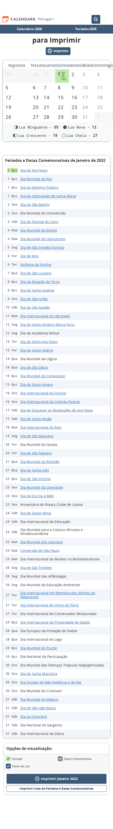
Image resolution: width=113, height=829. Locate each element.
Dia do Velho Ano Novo (38, 341)
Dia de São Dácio (34, 367)
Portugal (46, 19)
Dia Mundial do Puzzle (38, 648)
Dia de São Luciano (35, 273)
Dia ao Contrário (33, 716)
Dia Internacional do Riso (40, 427)
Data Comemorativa (74, 759)
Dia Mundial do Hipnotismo (42, 239)
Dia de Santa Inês (34, 470)
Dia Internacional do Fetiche (43, 393)
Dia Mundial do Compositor (42, 376)
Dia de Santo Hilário (36, 350)
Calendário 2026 (29, 29)
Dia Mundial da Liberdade (41, 487)
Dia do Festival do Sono (39, 221)
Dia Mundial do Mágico (39, 699)
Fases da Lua (18, 766)
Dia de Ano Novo (33, 170)
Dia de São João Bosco (38, 708)
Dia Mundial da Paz (36, 179)
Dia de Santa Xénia (35, 513)
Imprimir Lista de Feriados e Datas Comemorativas (56, 789)
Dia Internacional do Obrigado (45, 316)
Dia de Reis (29, 256)
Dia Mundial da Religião (39, 461)
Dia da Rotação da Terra (39, 281)
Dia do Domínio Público (39, 187)
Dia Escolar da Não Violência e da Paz (50, 682)
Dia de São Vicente (35, 478)
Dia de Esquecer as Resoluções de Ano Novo (56, 410)
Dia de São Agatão (35, 307)
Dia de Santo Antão (36, 418)
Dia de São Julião (34, 298)
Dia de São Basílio (34, 204)
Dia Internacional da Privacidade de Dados (55, 622)
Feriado (14, 759)
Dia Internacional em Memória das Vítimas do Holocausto (57, 595)
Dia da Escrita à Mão (37, 496)
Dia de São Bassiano (36, 436)
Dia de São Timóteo (36, 567)
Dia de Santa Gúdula (37, 290)
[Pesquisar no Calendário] (95, 19)
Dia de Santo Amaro (36, 384)
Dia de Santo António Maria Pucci (47, 324)
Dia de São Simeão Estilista (42, 247)
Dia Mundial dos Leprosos (41, 542)
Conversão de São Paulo (39, 550)
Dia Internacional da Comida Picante (50, 401)
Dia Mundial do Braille (38, 230)
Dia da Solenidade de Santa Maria (48, 196)
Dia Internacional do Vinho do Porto (49, 605)
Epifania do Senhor (36, 264)
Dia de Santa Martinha (38, 673)
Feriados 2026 (85, 29)
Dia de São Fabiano (36, 453)
